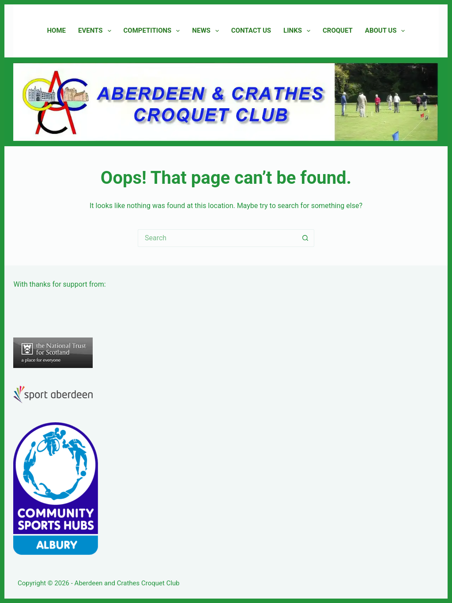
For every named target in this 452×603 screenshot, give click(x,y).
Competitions (154, 31)
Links (298, 31)
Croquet (338, 30)
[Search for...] (217, 238)
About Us (387, 31)
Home (56, 30)
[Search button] (305, 238)
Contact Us (251, 30)
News (207, 31)
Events (96, 31)
